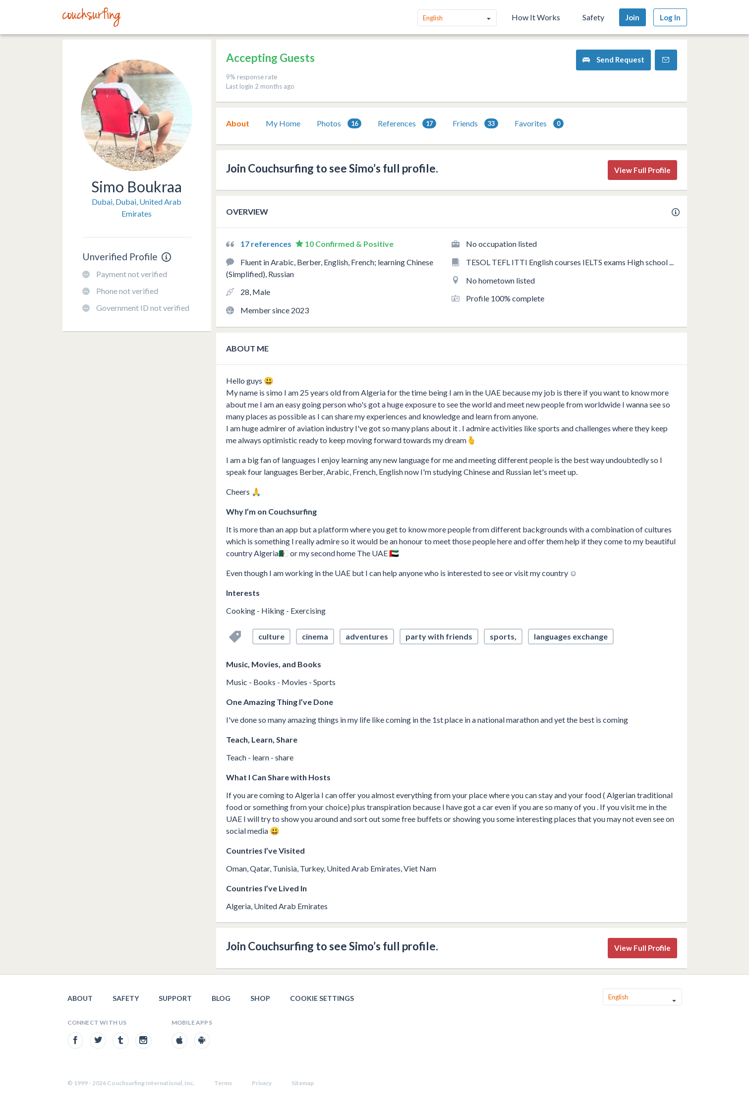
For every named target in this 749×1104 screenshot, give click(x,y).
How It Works (536, 17)
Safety (593, 17)
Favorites (539, 123)
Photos (339, 123)
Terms (223, 1083)
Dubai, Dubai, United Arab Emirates (136, 207)
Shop (260, 998)
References (407, 123)
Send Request (613, 59)
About (237, 123)
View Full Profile (642, 170)
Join (632, 17)
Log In (670, 17)
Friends (475, 123)
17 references (266, 243)
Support (175, 998)
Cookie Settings (322, 998)
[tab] (237, 123)
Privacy (262, 1083)
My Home (283, 123)
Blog (221, 998)
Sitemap (302, 1083)
